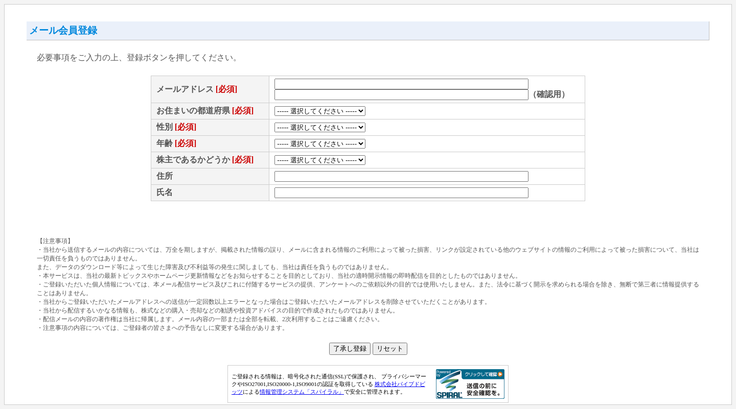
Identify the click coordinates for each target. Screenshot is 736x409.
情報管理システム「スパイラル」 (302, 392)
